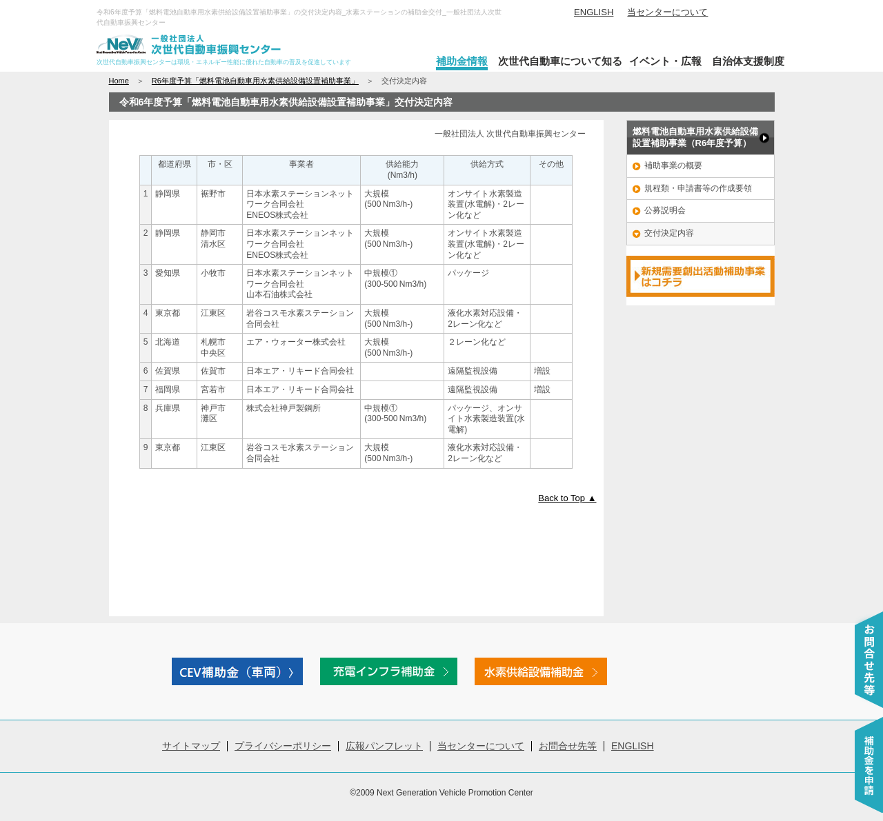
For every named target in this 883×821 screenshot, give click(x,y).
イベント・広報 (665, 61)
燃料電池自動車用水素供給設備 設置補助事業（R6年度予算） (695, 137)
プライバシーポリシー (283, 745)
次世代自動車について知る (560, 61)
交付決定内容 (669, 233)
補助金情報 (462, 61)
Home (119, 81)
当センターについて (667, 12)
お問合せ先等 (568, 745)
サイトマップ (191, 745)
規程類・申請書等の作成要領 (698, 188)
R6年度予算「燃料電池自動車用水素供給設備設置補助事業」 (255, 81)
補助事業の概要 (673, 165)
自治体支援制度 (748, 61)
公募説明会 (665, 210)
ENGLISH (593, 12)
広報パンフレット (384, 745)
